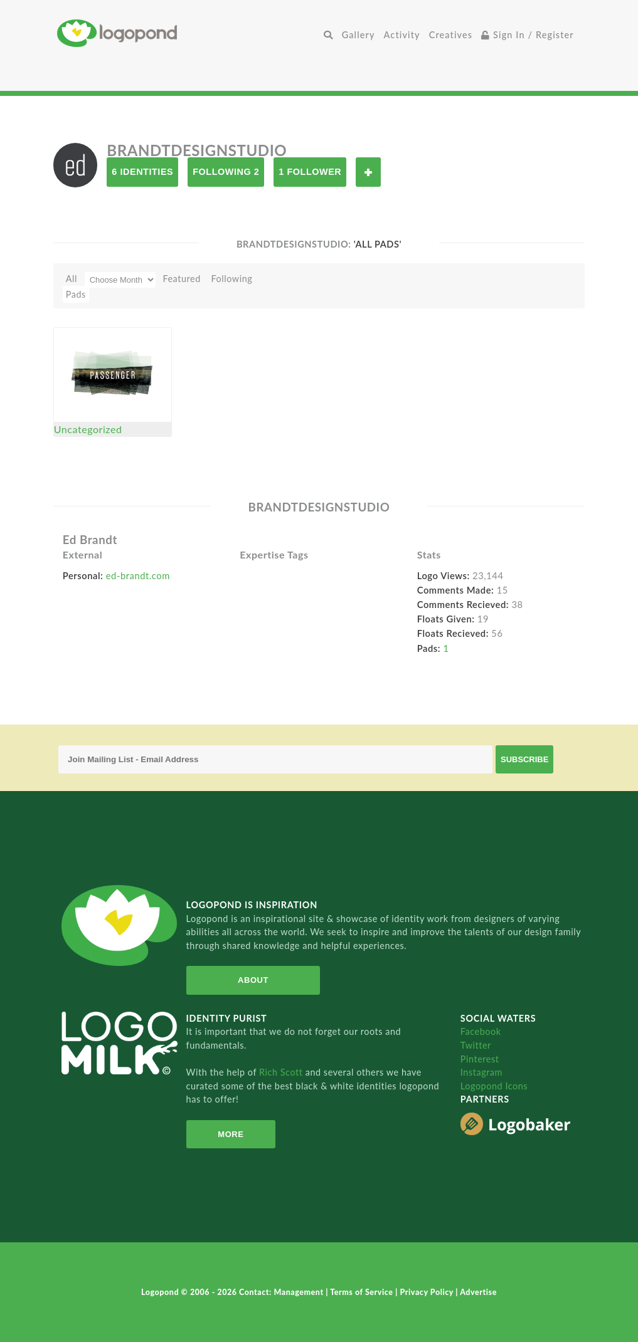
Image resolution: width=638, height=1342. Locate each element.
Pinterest (479, 1059)
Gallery (358, 34)
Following (232, 278)
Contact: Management (282, 1292)
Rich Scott (282, 1072)
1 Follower (310, 172)
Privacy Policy (427, 1292)
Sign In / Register (527, 34)
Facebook (480, 1031)
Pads (76, 294)
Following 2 (226, 172)
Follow (368, 172)
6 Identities (142, 172)
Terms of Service (362, 1292)
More (230, 1134)
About (252, 980)
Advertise (478, 1292)
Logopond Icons (494, 1086)
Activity (402, 34)
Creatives (450, 34)
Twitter (475, 1045)
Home (188, 33)
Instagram (481, 1072)
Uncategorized (88, 429)
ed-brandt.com (138, 575)
